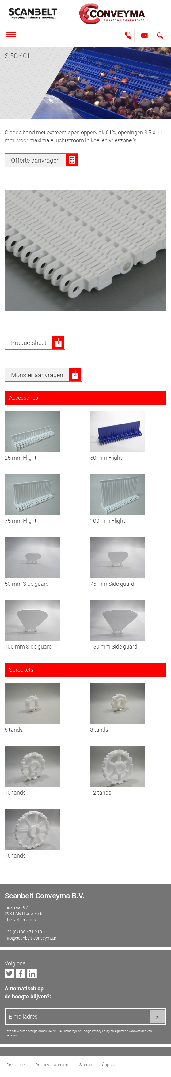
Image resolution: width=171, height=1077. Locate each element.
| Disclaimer (15, 1065)
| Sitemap (86, 1065)
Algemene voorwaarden (130, 1031)
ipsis (110, 1065)
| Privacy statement (51, 1065)
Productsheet (28, 342)
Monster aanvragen (37, 375)
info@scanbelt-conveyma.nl (31, 938)
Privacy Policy (101, 1031)
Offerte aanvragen (35, 160)
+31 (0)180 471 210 (23, 932)
